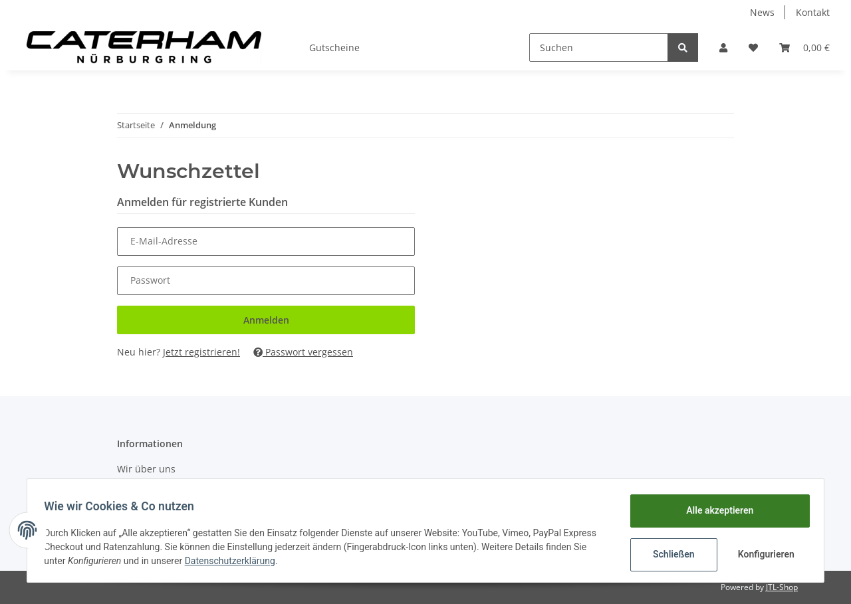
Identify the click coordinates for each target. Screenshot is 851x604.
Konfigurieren (763, 554)
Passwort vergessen (303, 352)
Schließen (669, 554)
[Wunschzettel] (753, 47)
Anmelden (266, 320)
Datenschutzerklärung (234, 560)
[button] (723, 47)
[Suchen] (598, 47)
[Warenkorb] (804, 47)
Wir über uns (146, 468)
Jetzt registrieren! (201, 352)
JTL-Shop (782, 587)
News (762, 12)
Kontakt (813, 12)
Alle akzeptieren (715, 510)
